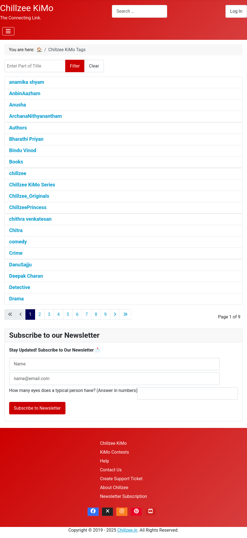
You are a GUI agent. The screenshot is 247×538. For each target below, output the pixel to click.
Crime (15, 253)
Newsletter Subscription (123, 496)
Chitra (16, 230)
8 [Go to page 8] (96, 314)
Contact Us (111, 469)
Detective (19, 287)
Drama (16, 299)
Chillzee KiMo (113, 443)
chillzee (17, 173)
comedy (18, 242)
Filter (75, 66)
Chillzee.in (127, 530)
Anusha (17, 105)
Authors (18, 128)
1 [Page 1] (30, 314)
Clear (94, 66)
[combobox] (139, 11)
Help (104, 461)
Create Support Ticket (121, 478)
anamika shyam (26, 82)
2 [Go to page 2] (39, 314)
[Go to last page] (125, 314)
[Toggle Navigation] (8, 31)
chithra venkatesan (30, 219)
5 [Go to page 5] (68, 314)
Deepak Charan (26, 276)
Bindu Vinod (22, 150)
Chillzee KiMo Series (32, 185)
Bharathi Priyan (26, 139)
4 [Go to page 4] (58, 314)
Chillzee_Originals (29, 196)
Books (16, 162)
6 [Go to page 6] (77, 314)
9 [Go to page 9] (105, 314)
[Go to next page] (115, 314)
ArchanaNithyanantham (35, 116)
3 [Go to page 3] (49, 314)
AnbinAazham (24, 93)
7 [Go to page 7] (86, 314)
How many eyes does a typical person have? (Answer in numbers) (73, 390)
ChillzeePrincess (27, 207)
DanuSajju (20, 264)
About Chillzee (114, 487)
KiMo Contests (114, 452)
